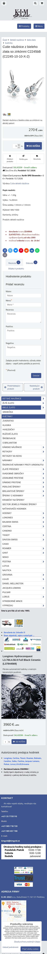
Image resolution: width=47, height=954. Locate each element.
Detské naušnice (24, 399)
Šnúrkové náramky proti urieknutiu (23, 465)
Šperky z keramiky (24, 496)
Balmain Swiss (24, 522)
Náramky (24, 460)
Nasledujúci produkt (36, 387)
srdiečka (8, 412)
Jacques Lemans (24, 588)
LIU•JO (24, 579)
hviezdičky (9, 430)
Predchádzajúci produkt (12, 387)
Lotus (5, 566)
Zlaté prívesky (24, 469)
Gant (24, 553)
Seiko (5, 557)
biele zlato (24, 407)
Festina (24, 562)
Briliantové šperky (24, 491)
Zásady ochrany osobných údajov (27, 941)
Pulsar (6, 592)
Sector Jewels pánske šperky (19, 504)
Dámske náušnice (24, 447)
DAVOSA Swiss (24, 540)
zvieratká (8, 421)
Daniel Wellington (12, 584)
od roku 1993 (24, 18)
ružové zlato (10, 434)
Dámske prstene (24, 482)
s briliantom (10, 443)
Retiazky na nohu (12, 456)
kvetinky (8, 416)
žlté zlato (24, 403)
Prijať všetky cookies (30, 948)
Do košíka (33, 146)
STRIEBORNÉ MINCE (12, 601)
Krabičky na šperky (13, 500)
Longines (24, 518)
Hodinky (24, 513)
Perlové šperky (24, 487)
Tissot (24, 535)
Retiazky (24, 452)
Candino (7, 531)
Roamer (24, 548)
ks (6, 741)
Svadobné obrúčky (24, 474)
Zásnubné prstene (24, 478)
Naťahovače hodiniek (14, 509)
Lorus (24, 597)
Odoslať (36, 375)
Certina (24, 526)
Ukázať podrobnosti (10, 947)
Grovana (24, 575)
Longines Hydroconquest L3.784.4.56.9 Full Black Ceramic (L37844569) (22, 660)
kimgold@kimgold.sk (10, 840)
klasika (7, 425)
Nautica (6, 570)
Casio (5, 544)
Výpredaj (24, 605)
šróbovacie (9, 438)
